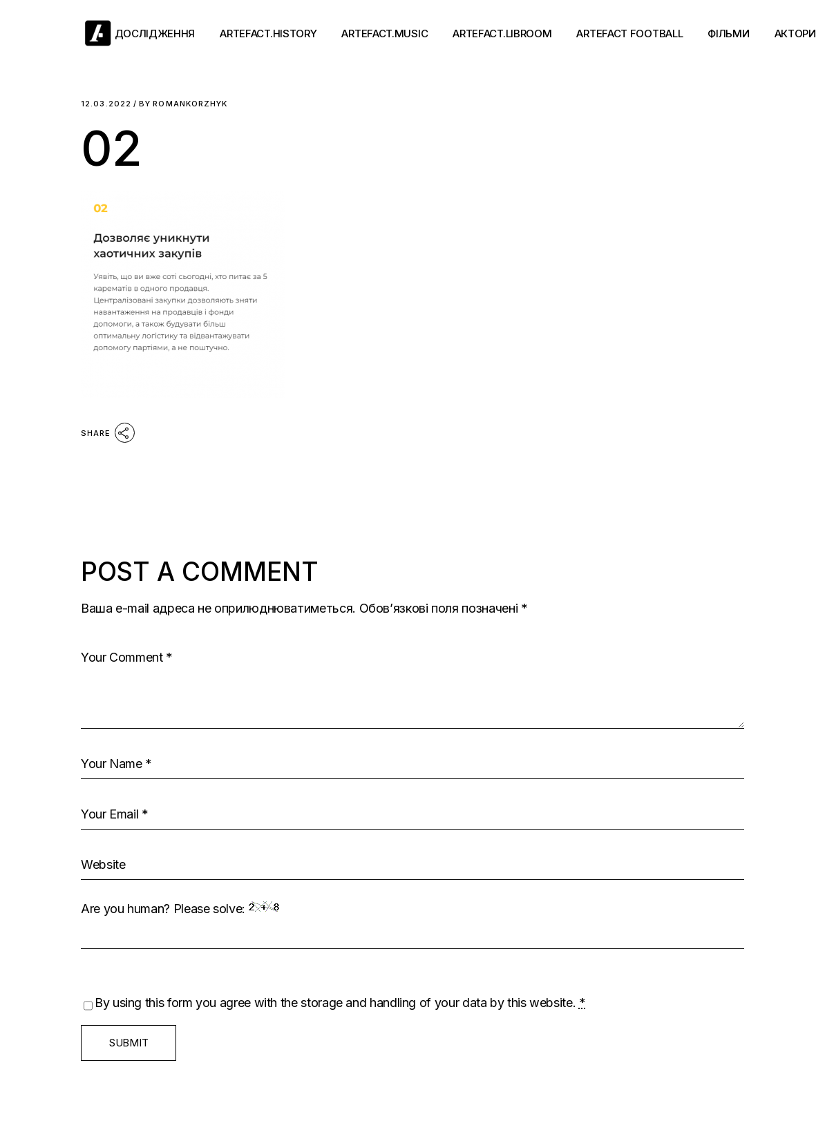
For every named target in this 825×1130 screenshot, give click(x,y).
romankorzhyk (183, 104)
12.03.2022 (106, 104)
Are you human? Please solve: (412, 925)
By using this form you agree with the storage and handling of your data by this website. (340, 1002)
